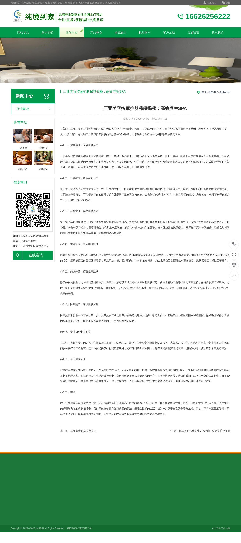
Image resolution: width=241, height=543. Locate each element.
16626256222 (234, 244)
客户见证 (169, 32)
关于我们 (47, 32)
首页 (204, 92)
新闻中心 (72, 32)
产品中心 (96, 32)
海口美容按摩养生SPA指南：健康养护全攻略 (204, 430)
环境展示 (120, 32)
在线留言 (193, 32)
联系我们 (211, 2)
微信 (226, 3)
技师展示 (144, 32)
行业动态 (22, 109)
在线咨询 (28, 255)
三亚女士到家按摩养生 (83, 430)
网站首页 (23, 32)
